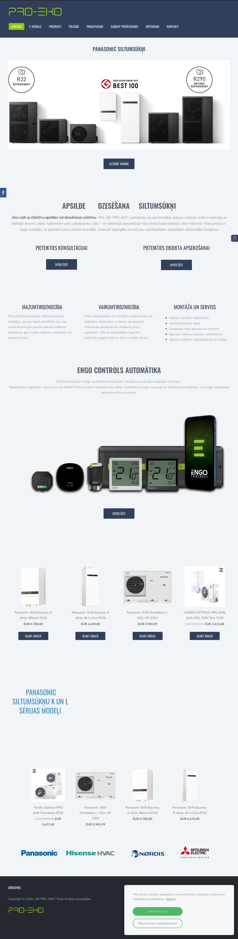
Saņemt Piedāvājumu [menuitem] (124, 26)
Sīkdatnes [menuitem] (14, 887)
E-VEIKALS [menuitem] (35, 26)
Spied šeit (61, 264)
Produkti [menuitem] (55, 26)
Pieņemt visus (157, 911)
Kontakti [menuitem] (173, 26)
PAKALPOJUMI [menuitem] (95, 26)
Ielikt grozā (33, 636)
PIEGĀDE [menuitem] (74, 26)
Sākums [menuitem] (16, 26)
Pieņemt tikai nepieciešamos (157, 923)
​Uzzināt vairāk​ (119, 163)
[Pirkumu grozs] (234, 238)
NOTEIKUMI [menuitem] (152, 26)
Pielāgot (171, 899)
